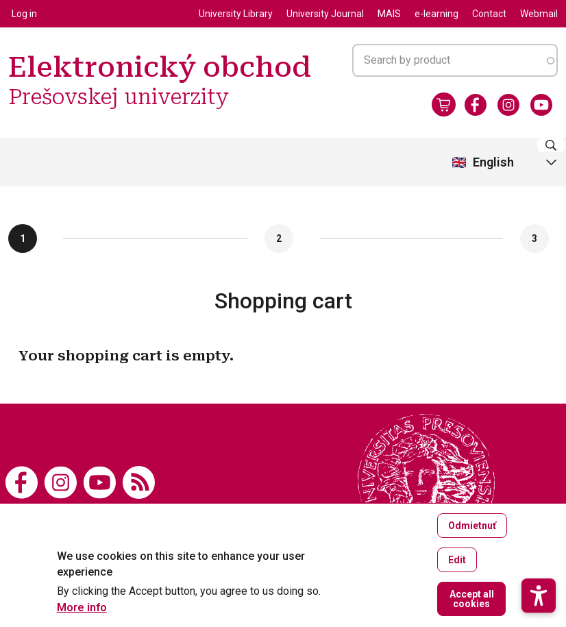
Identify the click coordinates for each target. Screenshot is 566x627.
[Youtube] (541, 105)
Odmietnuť (472, 525)
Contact (489, 13)
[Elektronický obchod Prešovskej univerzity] (426, 482)
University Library (236, 13)
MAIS (389, 13)
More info (82, 608)
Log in (24, 13)
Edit (457, 559)
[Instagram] (508, 105)
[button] (538, 543)
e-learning (436, 13)
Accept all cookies (472, 599)
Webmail (539, 13)
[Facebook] (476, 105)
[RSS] (139, 481)
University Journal (325, 13)
